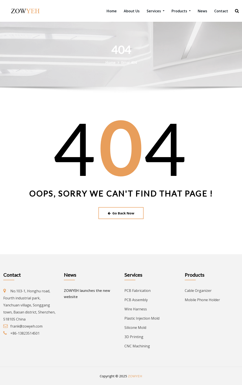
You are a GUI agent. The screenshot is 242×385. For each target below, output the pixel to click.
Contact (221, 11)
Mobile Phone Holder (202, 299)
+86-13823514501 (25, 333)
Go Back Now (121, 213)
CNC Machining (137, 346)
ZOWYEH (135, 376)
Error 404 (129, 62)
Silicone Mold (135, 327)
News (202, 11)
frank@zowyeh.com (26, 326)
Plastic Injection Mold (141, 318)
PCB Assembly (136, 299)
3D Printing (133, 336)
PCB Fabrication (137, 290)
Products (181, 11)
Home (112, 11)
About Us (132, 11)
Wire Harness (135, 309)
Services (155, 11)
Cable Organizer (198, 290)
